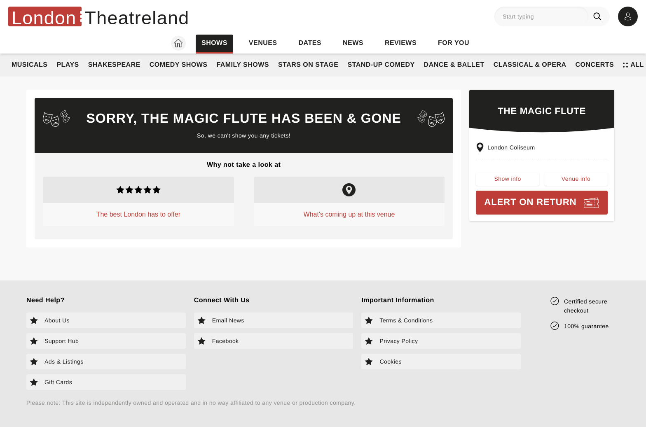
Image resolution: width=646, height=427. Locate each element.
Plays (67, 64)
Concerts (595, 64)
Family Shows (242, 64)
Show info (507, 178)
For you (453, 43)
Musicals (29, 64)
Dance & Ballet (454, 64)
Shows (214, 43)
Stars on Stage (308, 64)
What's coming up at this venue (349, 214)
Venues (263, 43)
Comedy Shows (179, 64)
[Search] (599, 16)
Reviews (401, 43)
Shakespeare (114, 64)
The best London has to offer (138, 214)
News (353, 43)
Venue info (576, 178)
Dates (310, 43)
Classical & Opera (530, 64)
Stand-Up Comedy (381, 64)
